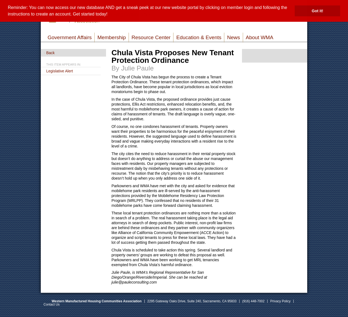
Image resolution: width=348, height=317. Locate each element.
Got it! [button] (317, 11)
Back (50, 53)
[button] (109, 15)
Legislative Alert (59, 71)
